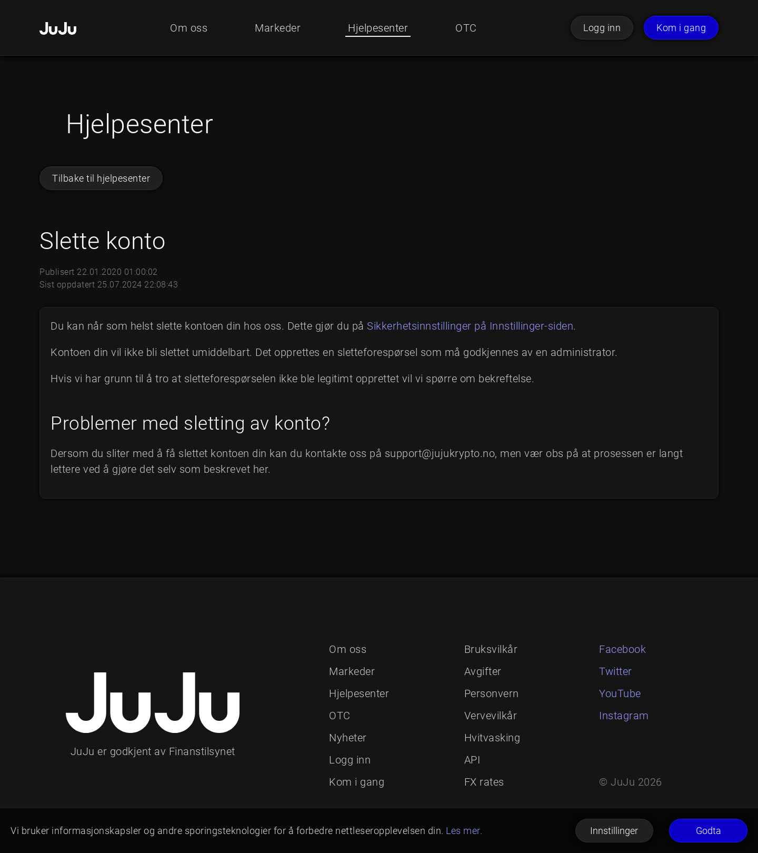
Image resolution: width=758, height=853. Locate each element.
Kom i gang (681, 27)
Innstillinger (614, 830)
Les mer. (464, 830)
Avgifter (483, 671)
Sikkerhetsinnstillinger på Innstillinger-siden (470, 326)
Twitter (615, 671)
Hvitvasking (492, 737)
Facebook (622, 649)
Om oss (188, 28)
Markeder (278, 28)
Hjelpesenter (378, 28)
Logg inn (602, 27)
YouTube (620, 693)
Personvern (491, 693)
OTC (466, 28)
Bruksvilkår (491, 649)
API (472, 759)
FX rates (484, 782)
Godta (708, 830)
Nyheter (348, 737)
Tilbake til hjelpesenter (101, 178)
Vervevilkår (490, 715)
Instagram (624, 715)
